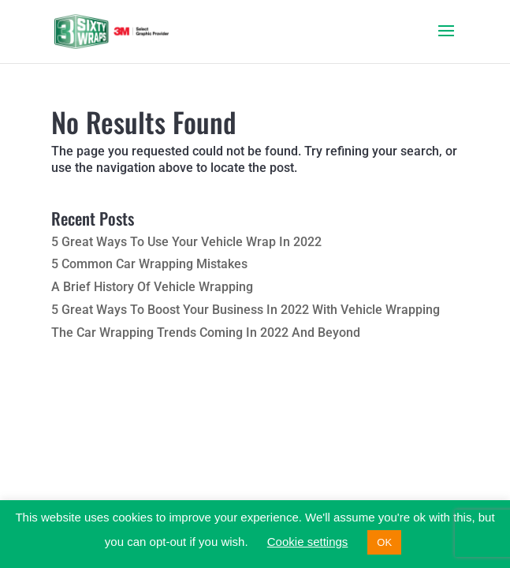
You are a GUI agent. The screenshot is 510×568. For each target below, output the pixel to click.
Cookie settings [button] (307, 541)
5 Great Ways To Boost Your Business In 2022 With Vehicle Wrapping (245, 309)
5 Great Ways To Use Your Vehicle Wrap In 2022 (186, 241)
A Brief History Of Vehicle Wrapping (152, 286)
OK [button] (384, 542)
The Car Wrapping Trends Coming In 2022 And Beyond (205, 332)
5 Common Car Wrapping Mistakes (149, 263)
